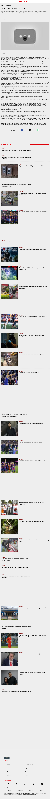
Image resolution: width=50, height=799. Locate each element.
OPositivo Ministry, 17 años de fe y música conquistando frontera (32, 673)
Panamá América (29, 764)
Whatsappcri (20, 790)
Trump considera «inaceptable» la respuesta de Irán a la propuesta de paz (15, 568)
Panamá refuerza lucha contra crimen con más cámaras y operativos (32, 336)
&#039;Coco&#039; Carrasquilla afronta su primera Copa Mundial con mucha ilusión (32, 636)
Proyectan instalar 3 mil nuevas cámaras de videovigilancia (32, 249)
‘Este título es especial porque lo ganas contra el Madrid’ (32, 461)
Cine (26, 771)
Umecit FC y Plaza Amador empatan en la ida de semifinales (33, 317)
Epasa (26, 775)
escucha (3, 240)
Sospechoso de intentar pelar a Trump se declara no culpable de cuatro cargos (16, 158)
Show (3, 183)
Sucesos (21, 164)
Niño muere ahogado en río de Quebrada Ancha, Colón (31, 521)
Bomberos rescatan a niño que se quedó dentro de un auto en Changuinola (33, 287)
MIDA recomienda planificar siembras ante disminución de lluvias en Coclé (16, 627)
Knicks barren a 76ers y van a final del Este (29, 373)
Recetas (9, 771)
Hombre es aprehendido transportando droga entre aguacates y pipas (34, 540)
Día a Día (9, 768)
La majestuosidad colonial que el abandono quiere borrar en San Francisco (16, 692)
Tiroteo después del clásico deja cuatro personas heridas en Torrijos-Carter (33, 268)
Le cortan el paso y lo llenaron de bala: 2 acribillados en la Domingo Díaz (32, 194)
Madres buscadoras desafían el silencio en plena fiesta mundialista (32, 503)
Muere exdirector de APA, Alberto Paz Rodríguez (30, 654)
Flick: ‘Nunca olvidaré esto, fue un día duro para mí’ (30, 442)
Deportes (21, 315)
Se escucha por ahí (6, 242)
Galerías (41, 790)
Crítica (8, 764)
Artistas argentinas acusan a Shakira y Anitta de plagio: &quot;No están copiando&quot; (14, 415)
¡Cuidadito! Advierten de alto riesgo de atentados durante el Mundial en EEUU (15, 559)
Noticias (9, 790)
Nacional (21, 210)
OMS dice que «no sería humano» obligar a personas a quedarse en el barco (16, 576)
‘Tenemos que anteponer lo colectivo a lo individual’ (31, 423)
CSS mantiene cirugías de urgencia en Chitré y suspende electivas (34, 608)
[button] (22, 130)
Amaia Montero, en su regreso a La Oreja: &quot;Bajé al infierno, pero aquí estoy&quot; (16, 185)
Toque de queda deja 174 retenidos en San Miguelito (31, 354)
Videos (31, 790)
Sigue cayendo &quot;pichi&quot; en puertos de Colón (31, 166)
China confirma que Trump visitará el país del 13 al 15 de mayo (16, 150)
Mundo (3, 148)
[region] (25, 137)
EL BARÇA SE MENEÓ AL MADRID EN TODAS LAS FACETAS (33, 212)
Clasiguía (9, 775)
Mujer (26, 768)
